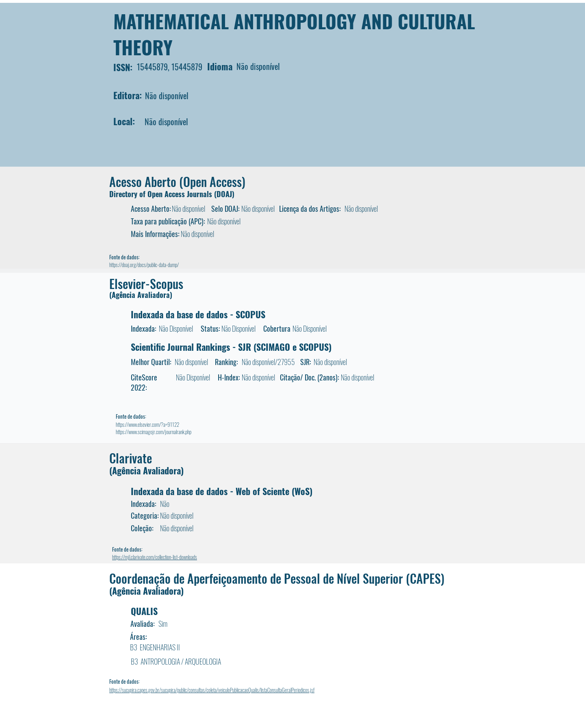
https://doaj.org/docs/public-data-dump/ (144, 265)
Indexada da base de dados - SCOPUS (198, 314)
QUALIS (144, 610)
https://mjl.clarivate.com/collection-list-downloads (154, 557)
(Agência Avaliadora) (140, 294)
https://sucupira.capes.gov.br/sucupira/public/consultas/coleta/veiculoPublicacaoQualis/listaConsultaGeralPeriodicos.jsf (211, 690)
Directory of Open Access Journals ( (163, 194)
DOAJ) (225, 194)
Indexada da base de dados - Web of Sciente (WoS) (221, 491)
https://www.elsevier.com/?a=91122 (147, 424)
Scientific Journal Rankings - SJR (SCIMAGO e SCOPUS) (231, 346)
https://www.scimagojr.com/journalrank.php (153, 432)
